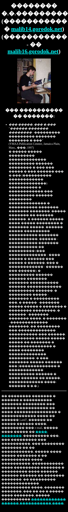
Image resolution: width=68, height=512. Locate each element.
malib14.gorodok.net (36, 29)
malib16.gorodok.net (33, 51)
